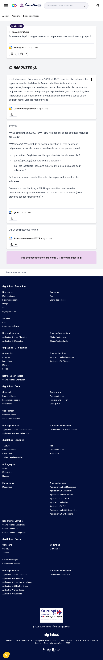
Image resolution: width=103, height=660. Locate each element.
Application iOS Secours (12, 594)
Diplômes (6, 357)
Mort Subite (7, 472)
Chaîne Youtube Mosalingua (13, 525)
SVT (4, 308)
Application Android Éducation (14, 337)
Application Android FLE (59, 502)
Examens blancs (9, 396)
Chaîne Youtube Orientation (13, 380)
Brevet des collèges (58, 300)
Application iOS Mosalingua (61, 491)
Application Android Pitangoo (62, 357)
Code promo (7, 454)
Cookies (8, 640)
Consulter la (51, 626)
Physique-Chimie (9, 311)
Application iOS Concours (12, 578)
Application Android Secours (13, 590)
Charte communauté (23, 640)
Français (5, 304)
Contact (38, 643)
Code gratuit (7, 404)
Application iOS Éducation (12, 341)
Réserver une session (11, 400)
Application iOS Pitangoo (60, 361)
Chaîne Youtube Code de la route (63, 430)
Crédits (95, 640)
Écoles (5, 369)
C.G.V (77, 640)
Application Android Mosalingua (63, 487)
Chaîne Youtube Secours (60, 575)
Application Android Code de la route (17, 430)
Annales (5, 553)
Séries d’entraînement (11, 419)
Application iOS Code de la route (15, 433)
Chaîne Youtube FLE (10, 529)
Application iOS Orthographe (61, 514)
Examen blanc (56, 549)
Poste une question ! (70, 257)
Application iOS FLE (58, 506)
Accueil (5, 16)
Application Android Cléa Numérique (17, 582)
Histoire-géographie (10, 300)
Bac (51, 296)
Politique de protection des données (49, 640)
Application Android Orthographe (63, 510)
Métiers (5, 365)
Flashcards (54, 454)
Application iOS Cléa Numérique (15, 586)
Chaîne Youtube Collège (60, 337)
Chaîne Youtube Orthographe (14, 533)
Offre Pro (85, 640)
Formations (7, 361)
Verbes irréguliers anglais (12, 457)
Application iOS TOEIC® (59, 499)
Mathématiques (8, 296)
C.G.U (69, 640)
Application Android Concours (14, 575)
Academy (16, 16)
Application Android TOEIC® (61, 495)
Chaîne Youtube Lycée (59, 341)
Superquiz (6, 468)
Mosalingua (7, 487)
